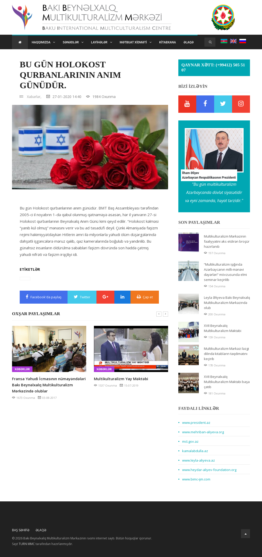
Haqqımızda (43, 42)
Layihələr (101, 42)
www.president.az (196, 422)
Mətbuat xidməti (135, 42)
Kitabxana (167, 42)
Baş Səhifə (20, 530)
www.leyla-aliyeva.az (198, 460)
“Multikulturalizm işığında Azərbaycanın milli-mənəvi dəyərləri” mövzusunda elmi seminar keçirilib (225, 272)
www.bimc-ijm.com (196, 479)
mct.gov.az (190, 441)
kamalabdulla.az (195, 451)
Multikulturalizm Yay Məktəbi (121, 378)
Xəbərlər (22, 369)
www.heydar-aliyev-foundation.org (209, 469)
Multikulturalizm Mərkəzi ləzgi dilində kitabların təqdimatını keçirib (226, 353)
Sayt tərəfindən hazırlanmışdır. (42, 544)
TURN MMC (27, 544)
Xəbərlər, (34, 96)
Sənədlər (73, 42)
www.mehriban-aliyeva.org (203, 432)
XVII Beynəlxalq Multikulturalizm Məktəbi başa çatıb (227, 381)
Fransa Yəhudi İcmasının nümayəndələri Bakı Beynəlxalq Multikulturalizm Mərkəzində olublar (49, 384)
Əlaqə (188, 42)
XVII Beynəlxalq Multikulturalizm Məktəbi (222, 328)
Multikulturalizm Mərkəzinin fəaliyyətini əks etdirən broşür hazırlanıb (226, 241)
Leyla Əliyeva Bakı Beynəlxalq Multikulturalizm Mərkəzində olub (227, 302)
